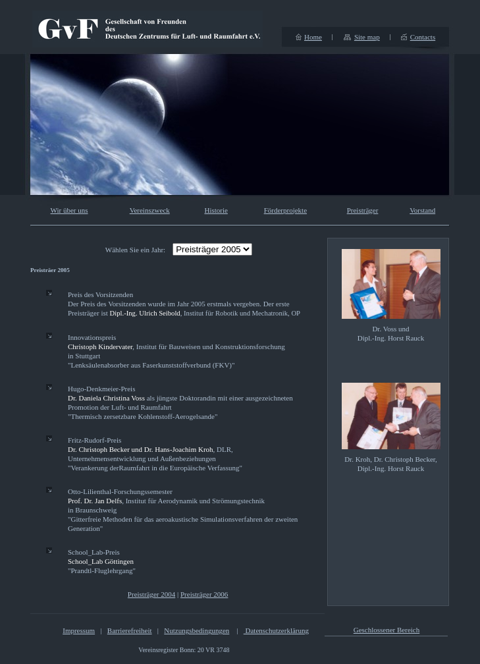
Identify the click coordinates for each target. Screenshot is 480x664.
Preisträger (363, 210)
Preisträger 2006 (204, 594)
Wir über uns (69, 210)
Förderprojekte (285, 210)
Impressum (79, 630)
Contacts (423, 37)
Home (313, 37)
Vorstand (422, 210)
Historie (215, 210)
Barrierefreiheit (129, 630)
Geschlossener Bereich (387, 630)
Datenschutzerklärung (276, 630)
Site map (367, 37)
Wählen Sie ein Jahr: (135, 250)
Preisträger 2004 (151, 594)
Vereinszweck (150, 210)
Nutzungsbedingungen (196, 630)
